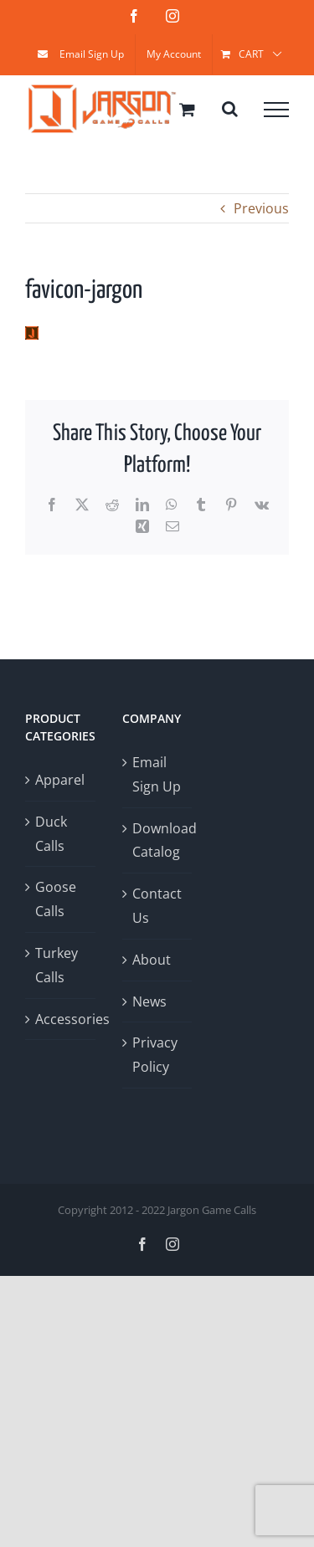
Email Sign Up (156, 774)
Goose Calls (55, 899)
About (151, 959)
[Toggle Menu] (276, 109)
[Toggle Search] (230, 108)
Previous (261, 208)
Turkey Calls (56, 965)
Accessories (61, 1019)
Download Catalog (158, 840)
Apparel (60, 780)
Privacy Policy (155, 1054)
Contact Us (157, 905)
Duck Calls (51, 833)
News (149, 1001)
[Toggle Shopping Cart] (187, 109)
